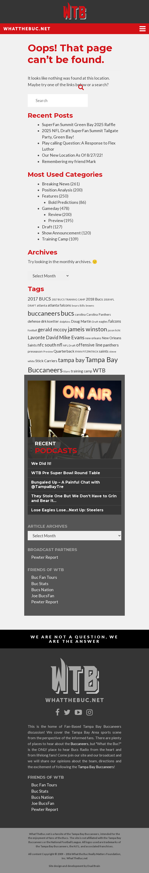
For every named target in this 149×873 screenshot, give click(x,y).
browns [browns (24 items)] (90, 305)
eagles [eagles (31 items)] (103, 321)
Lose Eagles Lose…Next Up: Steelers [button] (67, 510)
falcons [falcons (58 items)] (114, 321)
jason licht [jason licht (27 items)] (114, 330)
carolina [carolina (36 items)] (80, 314)
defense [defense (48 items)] (34, 321)
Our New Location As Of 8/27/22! (72, 155)
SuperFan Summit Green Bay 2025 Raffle (78, 124)
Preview (55, 220)
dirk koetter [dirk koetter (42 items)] (50, 321)
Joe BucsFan (42, 595)
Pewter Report (44, 557)
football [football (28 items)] (32, 330)
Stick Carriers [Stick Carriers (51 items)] (46, 360)
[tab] (74, 463)
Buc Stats (39, 583)
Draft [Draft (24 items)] (95, 321)
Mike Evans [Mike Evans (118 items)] (72, 337)
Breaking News (56, 183)
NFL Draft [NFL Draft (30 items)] (69, 345)
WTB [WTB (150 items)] (99, 370)
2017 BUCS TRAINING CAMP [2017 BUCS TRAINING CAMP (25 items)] (68, 299)
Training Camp (55, 239)
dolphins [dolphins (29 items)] (65, 321)
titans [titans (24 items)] (66, 371)
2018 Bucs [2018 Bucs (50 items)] (94, 299)
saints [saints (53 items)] (103, 351)
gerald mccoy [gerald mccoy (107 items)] (52, 329)
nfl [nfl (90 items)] (59, 344)
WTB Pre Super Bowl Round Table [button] (65, 473)
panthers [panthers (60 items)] (111, 345)
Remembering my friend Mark (69, 161)
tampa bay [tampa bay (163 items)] (71, 360)
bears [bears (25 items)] (75, 305)
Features (50, 196)
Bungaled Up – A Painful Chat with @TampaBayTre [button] (65, 484)
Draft (47, 226)
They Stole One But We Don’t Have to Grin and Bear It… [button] (74, 498)
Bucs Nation (42, 589)
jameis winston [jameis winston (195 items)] (87, 328)
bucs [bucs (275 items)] (67, 313)
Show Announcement (61, 232)
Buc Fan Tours (44, 577)
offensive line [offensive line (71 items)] (89, 344)
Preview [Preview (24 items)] (48, 351)
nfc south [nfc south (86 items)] (46, 344)
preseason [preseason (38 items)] (35, 351)
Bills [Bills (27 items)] (82, 305)
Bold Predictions (63, 202)
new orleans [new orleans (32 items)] (93, 338)
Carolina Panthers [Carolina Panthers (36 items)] (98, 314)
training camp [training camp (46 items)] (81, 371)
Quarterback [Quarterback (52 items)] (64, 351)
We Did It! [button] (41, 463)
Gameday (50, 208)
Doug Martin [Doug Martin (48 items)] (81, 321)
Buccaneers (79, 744)
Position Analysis (57, 189)
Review (54, 214)
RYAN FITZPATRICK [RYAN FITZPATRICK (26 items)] (86, 351)
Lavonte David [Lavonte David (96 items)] (43, 337)
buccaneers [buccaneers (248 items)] (44, 313)
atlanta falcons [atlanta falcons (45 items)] (59, 305)
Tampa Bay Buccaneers (96, 767)
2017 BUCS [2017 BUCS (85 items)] (39, 298)
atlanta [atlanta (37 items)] (42, 305)
